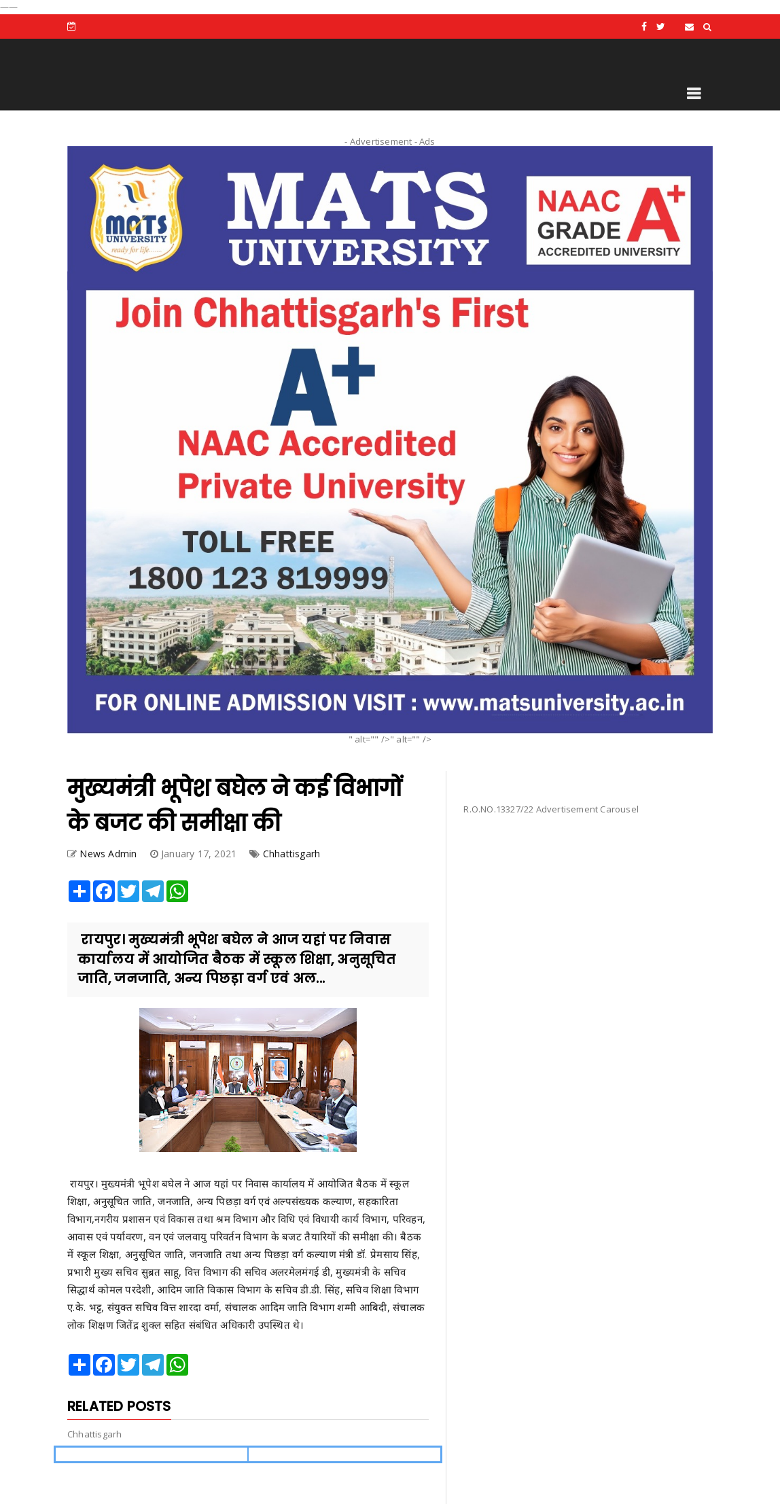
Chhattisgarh (291, 853)
